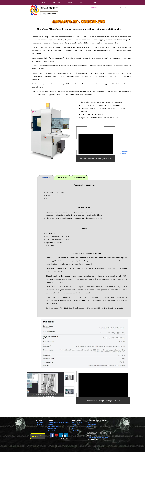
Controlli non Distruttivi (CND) (58, 422)
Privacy (88, 426)
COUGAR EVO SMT (46, 177)
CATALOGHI (124, 153)
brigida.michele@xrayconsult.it (97, 437)
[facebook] (52, 435)
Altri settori (52, 430)
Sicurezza (51, 424)
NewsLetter (38, 436)
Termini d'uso (91, 424)
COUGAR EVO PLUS (79, 177)
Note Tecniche (77, 422)
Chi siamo (39, 422)
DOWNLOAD (124, 151)
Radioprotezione (53, 426)
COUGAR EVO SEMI (63, 177)
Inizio (32, 2)
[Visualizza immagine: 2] (69, 377)
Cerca (125, 7)
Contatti (93, 2)
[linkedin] (61, 435)
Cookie (88, 422)
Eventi (74, 426)
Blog (80, 2)
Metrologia (52, 428)
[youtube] (57, 435)
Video (74, 424)
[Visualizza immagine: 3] (69, 391)
